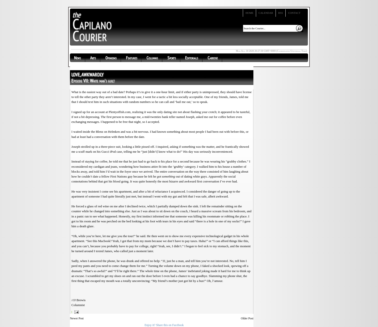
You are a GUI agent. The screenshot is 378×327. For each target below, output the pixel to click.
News (77, 58)
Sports (171, 58)
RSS (280, 12)
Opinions (110, 58)
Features (131, 58)
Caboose (213, 58)
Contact (294, 12)
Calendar (266, 12)
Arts (93, 58)
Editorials (191, 58)
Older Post (247, 318)
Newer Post (77, 318)
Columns (152, 58)
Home (249, 12)
